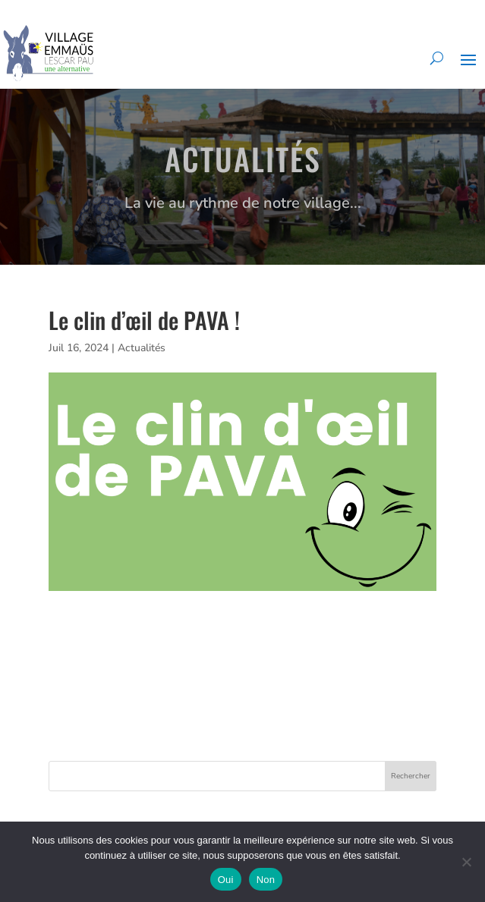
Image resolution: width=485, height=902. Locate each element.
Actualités (141, 348)
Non (266, 879)
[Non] (466, 861)
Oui (226, 879)
